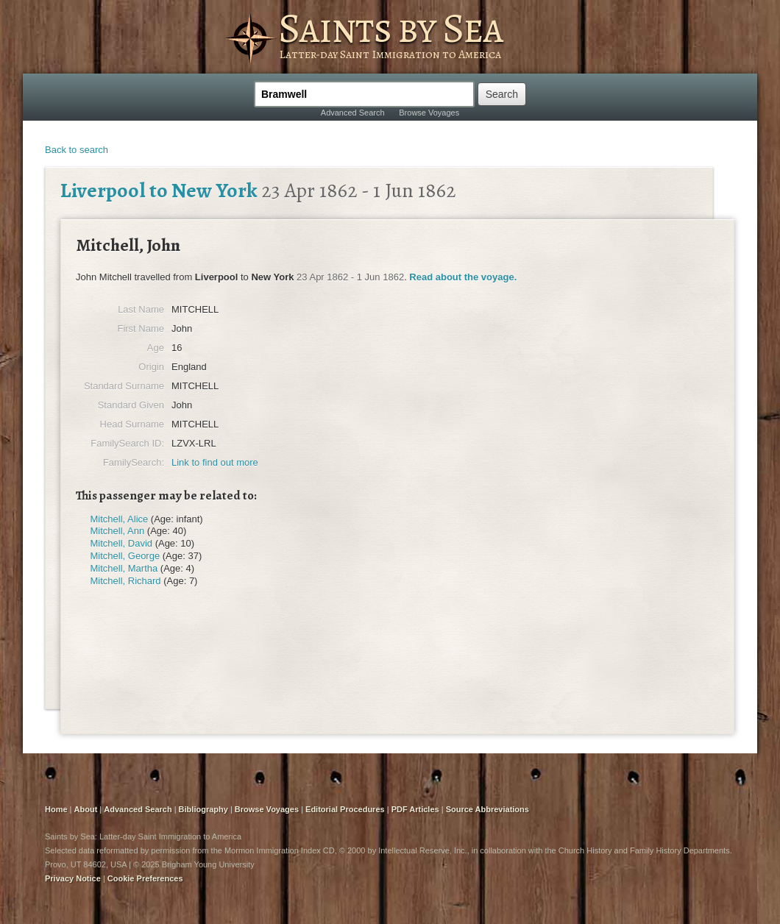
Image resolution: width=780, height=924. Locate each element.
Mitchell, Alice (120, 519)
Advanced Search (353, 112)
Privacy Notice (73, 878)
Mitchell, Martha (124, 568)
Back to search (76, 149)
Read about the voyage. (463, 276)
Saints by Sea (390, 28)
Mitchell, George (125, 555)
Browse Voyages (429, 112)
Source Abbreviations (487, 809)
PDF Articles (415, 809)
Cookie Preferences (145, 878)
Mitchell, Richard (126, 580)
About (86, 809)
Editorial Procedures (345, 809)
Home (56, 809)
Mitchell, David (122, 543)
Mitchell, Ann (118, 530)
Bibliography (203, 809)
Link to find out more (214, 462)
